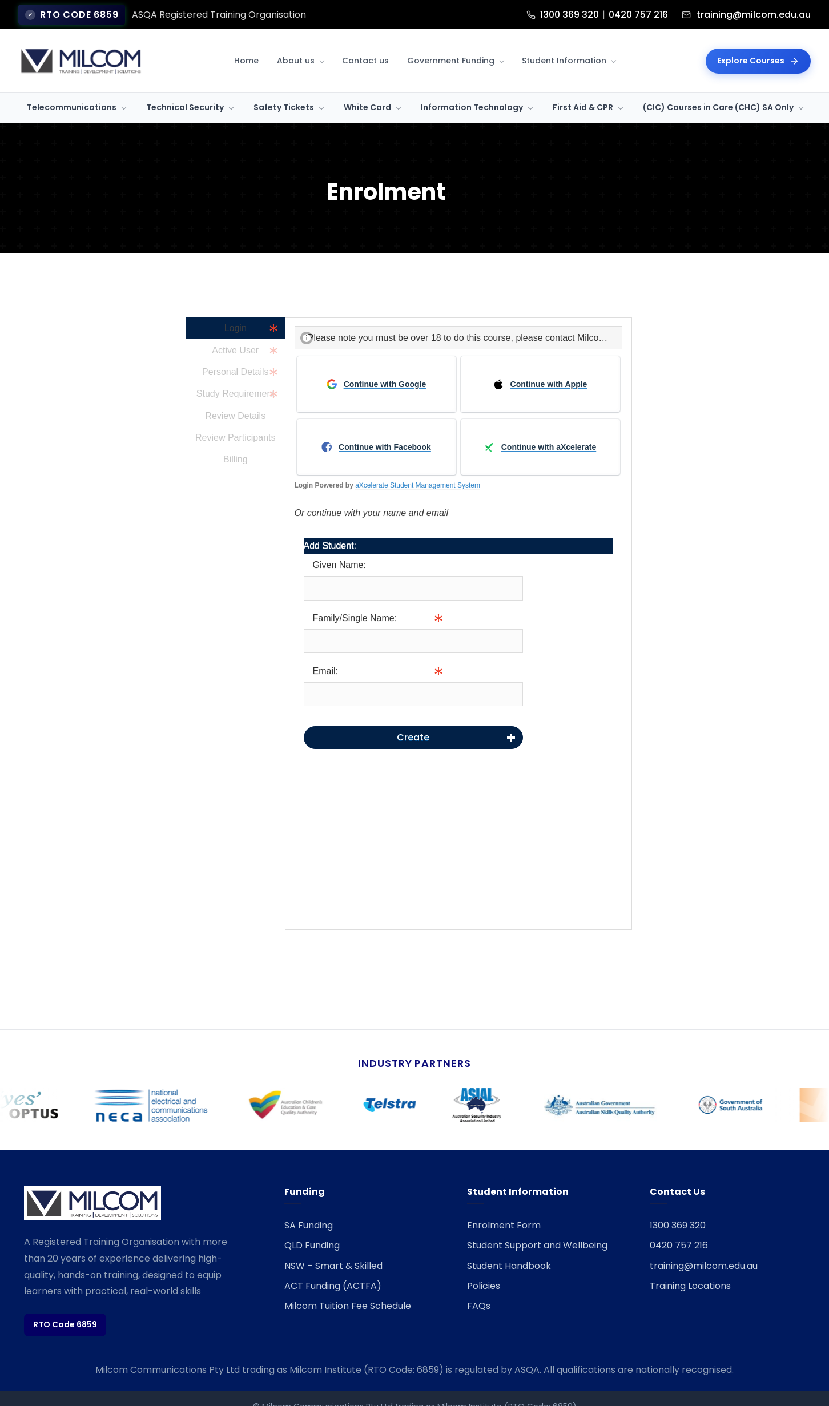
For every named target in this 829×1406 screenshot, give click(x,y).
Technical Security (185, 107)
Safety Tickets (283, 107)
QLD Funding (312, 1245)
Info (531, 641)
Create (413, 737)
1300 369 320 (569, 14)
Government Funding (450, 60)
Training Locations (690, 1285)
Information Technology (472, 107)
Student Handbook (509, 1265)
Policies (483, 1285)
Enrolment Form (504, 1225)
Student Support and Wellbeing (537, 1245)
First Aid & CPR (583, 107)
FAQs (478, 1305)
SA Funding (308, 1225)
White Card (367, 107)
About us (296, 60)
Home (246, 60)
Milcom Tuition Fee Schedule (347, 1305)
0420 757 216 (638, 14)
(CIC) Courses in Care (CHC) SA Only (718, 107)
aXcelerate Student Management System (417, 485)
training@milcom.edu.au (746, 14)
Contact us (365, 60)
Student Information (564, 60)
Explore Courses (758, 60)
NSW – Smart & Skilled (333, 1265)
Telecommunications (71, 107)
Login (235, 328)
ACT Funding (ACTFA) (332, 1285)
